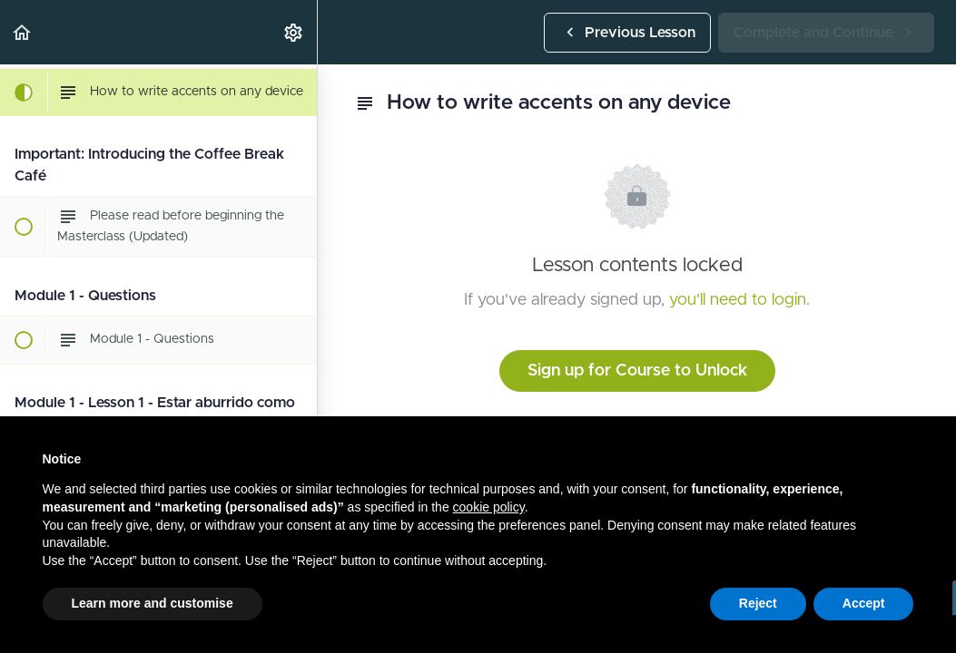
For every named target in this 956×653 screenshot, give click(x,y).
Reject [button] (758, 603)
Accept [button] (864, 603)
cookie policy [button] (489, 507)
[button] (22, 32)
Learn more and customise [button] (152, 603)
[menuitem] (294, 32)
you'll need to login (737, 300)
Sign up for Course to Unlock (637, 371)
